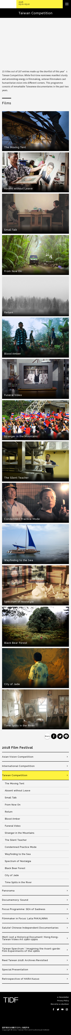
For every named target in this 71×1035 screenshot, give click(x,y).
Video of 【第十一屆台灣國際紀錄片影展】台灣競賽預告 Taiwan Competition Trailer (35, 44)
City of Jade (12, 875)
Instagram (67, 1009)
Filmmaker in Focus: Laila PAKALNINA (25, 918)
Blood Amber (12, 819)
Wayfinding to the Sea (18, 854)
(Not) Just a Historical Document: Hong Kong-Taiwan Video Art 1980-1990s (30, 938)
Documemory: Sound (15, 899)
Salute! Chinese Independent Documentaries (30, 927)
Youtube (62, 1009)
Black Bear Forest (15, 868)
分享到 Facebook (54, 736)
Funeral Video (13, 826)
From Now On (13, 804)
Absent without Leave (17, 790)
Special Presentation (15, 969)
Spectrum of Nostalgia (18, 861)
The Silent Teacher (16, 840)
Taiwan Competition (14, 775)
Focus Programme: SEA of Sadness (23, 909)
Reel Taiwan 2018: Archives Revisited (25, 960)
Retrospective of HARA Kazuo (20, 978)
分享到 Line (66, 736)
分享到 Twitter (60, 736)
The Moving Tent (14, 783)
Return (9, 811)
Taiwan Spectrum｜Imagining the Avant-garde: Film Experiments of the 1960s (31, 949)
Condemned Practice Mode (21, 847)
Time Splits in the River (18, 882)
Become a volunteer (60, 1004)
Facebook (53, 1009)
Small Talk (11, 797)
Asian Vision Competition (17, 756)
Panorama (8, 890)
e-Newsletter (63, 997)
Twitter (58, 1009)
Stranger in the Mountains (19, 833)
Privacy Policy (63, 1001)
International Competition (18, 766)
